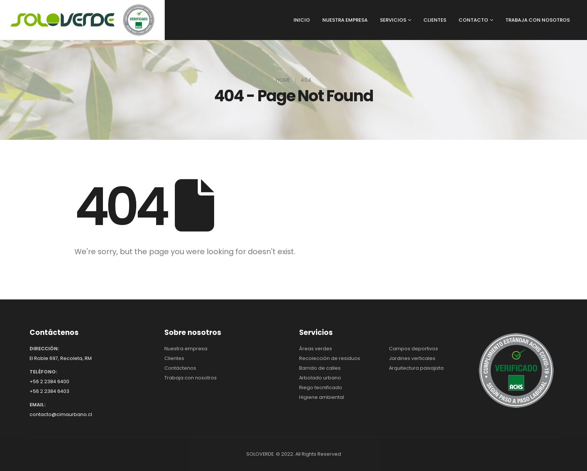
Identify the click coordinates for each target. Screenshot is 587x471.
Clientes (174, 358)
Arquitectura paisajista (416, 368)
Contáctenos (180, 368)
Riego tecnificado (320, 387)
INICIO (302, 20)
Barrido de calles (320, 368)
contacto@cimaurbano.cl (61, 414)
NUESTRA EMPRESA (345, 20)
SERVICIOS (393, 20)
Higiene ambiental (321, 397)
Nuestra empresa (185, 348)
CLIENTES (434, 20)
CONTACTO (473, 20)
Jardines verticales (412, 358)
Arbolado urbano (320, 378)
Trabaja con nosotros (190, 378)
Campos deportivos (413, 348)
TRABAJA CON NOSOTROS (537, 20)
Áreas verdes (315, 348)
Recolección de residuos (329, 358)
